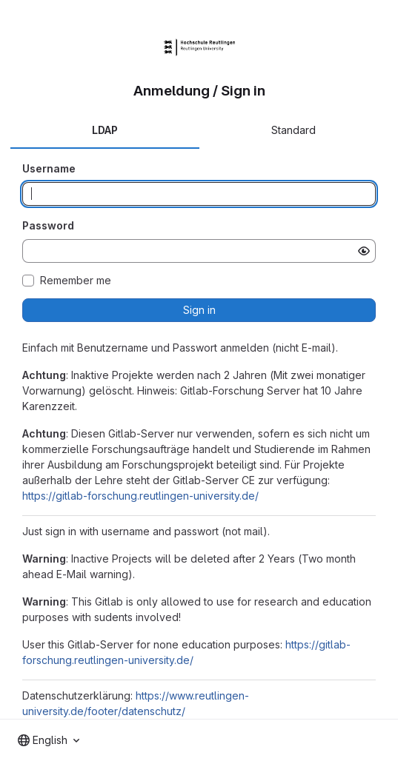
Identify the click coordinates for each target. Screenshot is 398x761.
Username (49, 168)
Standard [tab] (293, 130)
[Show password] (364, 251)
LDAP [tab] (105, 130)
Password (48, 225)
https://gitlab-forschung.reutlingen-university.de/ (140, 495)
